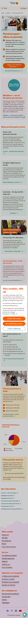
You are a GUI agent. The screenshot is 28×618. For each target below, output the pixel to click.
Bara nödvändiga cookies (14, 324)
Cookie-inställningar (14, 329)
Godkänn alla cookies (14, 318)
